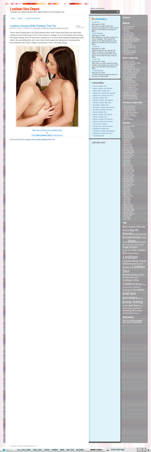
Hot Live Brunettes (130, 76)
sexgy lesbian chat (130, 47)
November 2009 (129, 211)
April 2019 (127, 163)
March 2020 (127, 146)
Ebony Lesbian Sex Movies (103, 119)
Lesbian (130, 257)
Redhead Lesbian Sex (101, 128)
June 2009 (127, 219)
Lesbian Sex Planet (130, 116)
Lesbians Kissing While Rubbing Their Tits (33, 25)
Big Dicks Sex (128, 28)
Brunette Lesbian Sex (41, 28)
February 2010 (128, 206)
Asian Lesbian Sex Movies (102, 88)
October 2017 (128, 183)
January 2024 (128, 134)
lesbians (127, 267)
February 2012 (128, 196)
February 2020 (128, 147)
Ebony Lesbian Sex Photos (103, 121)
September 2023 (129, 137)
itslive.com (127, 250)
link (148, 406)
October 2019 (128, 154)
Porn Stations (128, 44)
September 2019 (129, 155)
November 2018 (129, 172)
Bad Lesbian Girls (132, 226)
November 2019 (129, 152)
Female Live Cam (129, 68)
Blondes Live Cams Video (132, 63)
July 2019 (127, 159)
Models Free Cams (130, 92)
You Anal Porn (128, 54)
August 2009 (128, 215)
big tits (134, 230)
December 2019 (129, 150)
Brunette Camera (129, 64)
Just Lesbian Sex (129, 109)
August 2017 (128, 186)
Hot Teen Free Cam (130, 77)
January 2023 (128, 144)
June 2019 (127, 160)
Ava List (96, 22)
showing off (128, 310)
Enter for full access (47, 135)
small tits (138, 311)
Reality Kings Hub (129, 46)
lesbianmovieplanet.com (133, 264)
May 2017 (127, 191)
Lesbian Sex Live (129, 114)
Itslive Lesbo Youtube (131, 38)
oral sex (129, 293)
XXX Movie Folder (130, 52)
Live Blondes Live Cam (131, 84)
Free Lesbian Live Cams (131, 71)
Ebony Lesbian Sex (100, 117)
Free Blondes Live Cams (132, 69)
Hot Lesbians (139, 245)
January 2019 (128, 168)
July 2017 (127, 188)
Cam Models (100, 19)
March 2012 (127, 194)
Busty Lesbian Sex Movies (102, 114)
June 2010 (127, 199)
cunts (125, 242)
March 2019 (127, 165)
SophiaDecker (98, 71)
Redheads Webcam (130, 95)
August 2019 (128, 157)
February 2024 (128, 133)
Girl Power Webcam (130, 74)
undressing (128, 313)
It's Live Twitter (128, 36)
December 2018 (129, 170)
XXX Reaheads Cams (131, 99)
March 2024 (127, 131)
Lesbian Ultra (131, 280)
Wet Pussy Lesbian (130, 51)
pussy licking (133, 302)
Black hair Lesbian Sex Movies (104, 93)
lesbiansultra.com (130, 277)
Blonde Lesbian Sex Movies (103, 100)
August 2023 (128, 139)
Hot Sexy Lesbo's (129, 107)
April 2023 (127, 142)
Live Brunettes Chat (130, 86)
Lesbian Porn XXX (130, 111)
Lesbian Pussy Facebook (132, 39)
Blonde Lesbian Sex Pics (102, 102)
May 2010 (127, 201)
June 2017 (127, 189)
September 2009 (129, 214)
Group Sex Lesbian (100, 124)
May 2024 (127, 128)
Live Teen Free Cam (130, 90)
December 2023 (129, 136)
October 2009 (128, 212)
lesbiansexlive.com (133, 274)
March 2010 (127, 204)
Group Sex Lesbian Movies (103, 126)
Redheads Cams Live (131, 94)
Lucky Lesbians (133, 287)
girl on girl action (128, 245)
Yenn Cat (96, 59)
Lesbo (128, 284)
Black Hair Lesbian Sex (101, 91)
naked (140, 289)
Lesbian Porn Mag (130, 82)
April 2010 (127, 202)
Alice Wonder (98, 33)
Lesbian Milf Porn (129, 81)
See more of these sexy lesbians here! (47, 130)
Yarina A (96, 46)
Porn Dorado (128, 43)
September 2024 (129, 126)
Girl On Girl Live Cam (131, 73)
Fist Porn (126, 31)
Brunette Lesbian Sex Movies (103, 107)
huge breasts (130, 247)
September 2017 (129, 185)
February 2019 (128, 167)
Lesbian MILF (128, 79)
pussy (140, 298)
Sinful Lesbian (128, 119)
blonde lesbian (139, 234)
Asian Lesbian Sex (100, 86)
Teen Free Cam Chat (130, 97)
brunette (128, 237)
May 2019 (127, 162)
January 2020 (128, 149)
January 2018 (128, 178)
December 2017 (129, 180)
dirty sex (126, 30)
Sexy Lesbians (134, 308)
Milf (134, 290)
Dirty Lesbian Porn (130, 106)
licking (137, 284)
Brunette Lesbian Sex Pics (59, 28)
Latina (135, 253)
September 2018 (129, 175)
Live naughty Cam (130, 87)
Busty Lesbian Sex (100, 112)
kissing (130, 253)
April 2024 (127, 129)
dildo (132, 241)
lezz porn (127, 117)
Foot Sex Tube (128, 33)
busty (137, 237)
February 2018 (128, 176)
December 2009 (129, 209)
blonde (128, 234)
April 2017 (127, 193)
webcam (136, 313)
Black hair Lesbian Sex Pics (103, 95)
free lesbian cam (129, 34)
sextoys (126, 306)
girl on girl (141, 242)
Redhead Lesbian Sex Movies (104, 131)
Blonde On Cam (129, 61)
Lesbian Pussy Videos (131, 112)
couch (143, 238)
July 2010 (127, 198)
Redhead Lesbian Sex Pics (103, 133)
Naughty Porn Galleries (131, 41)
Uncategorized (98, 136)
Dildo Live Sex (128, 66)
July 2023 (127, 141)
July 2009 (127, 217)
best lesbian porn (129, 26)
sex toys (134, 305)
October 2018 (128, 173)
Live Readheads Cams (131, 89)
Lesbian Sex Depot (24, 9)
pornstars (130, 298)
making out (128, 290)
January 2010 (128, 207)
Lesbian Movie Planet (134, 261)
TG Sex (126, 49)
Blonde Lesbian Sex (100, 98)
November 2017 (129, 181)
